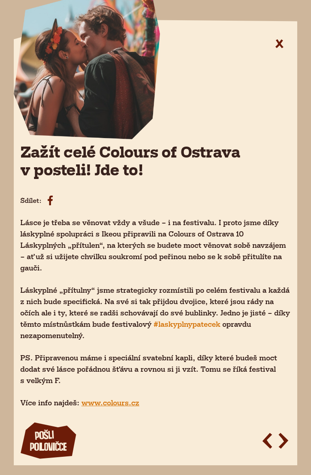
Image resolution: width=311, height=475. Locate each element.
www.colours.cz (110, 402)
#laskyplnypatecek (186, 324)
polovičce (48, 441)
